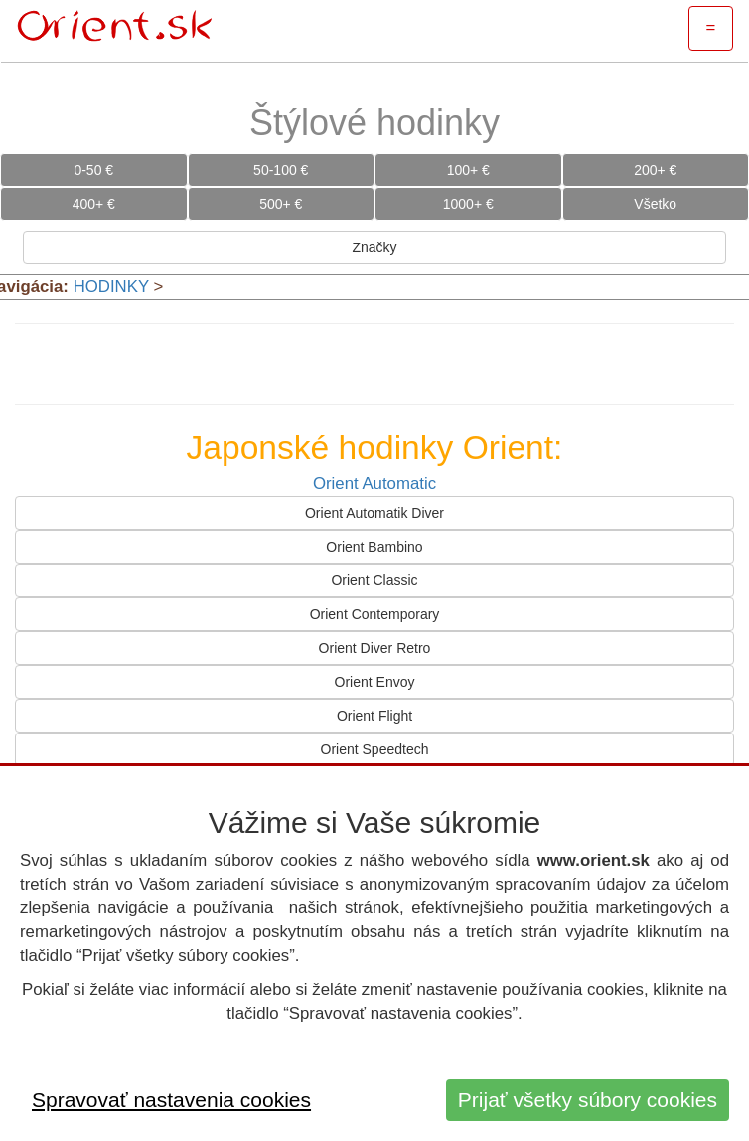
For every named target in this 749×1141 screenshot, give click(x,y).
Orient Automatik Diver (374, 513)
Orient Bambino (374, 547)
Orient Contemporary (375, 614)
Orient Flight (374, 716)
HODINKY (111, 286)
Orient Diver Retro (375, 648)
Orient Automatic (374, 483)
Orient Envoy (375, 682)
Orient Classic (374, 580)
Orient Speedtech (375, 749)
